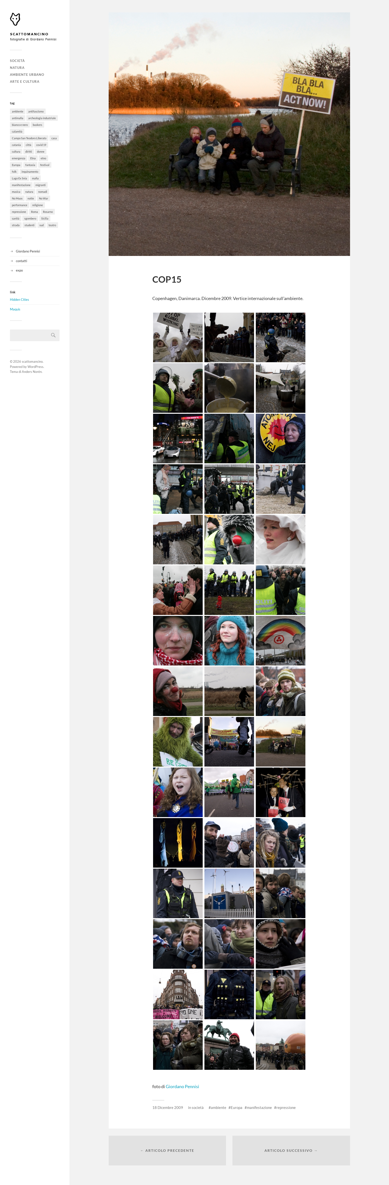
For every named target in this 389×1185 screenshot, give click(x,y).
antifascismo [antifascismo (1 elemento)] (36, 111)
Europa (236, 1107)
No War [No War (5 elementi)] (43, 198)
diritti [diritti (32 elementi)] (28, 151)
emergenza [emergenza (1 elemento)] (18, 158)
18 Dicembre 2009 (167, 1107)
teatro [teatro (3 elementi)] (52, 225)
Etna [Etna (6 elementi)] (33, 158)
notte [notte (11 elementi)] (31, 198)
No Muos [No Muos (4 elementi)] (17, 198)
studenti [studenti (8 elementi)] (29, 225)
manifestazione (259, 1107)
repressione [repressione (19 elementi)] (19, 211)
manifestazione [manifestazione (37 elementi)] (21, 185)
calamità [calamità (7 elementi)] (17, 131)
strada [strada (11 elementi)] (16, 225)
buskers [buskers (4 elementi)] (37, 124)
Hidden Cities (19, 300)
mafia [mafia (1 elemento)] (35, 178)
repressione (286, 1107)
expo (19, 270)
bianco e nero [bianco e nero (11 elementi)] (20, 124)
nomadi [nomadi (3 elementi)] (42, 191)
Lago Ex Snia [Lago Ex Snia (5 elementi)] (19, 178)
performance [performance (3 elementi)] (19, 205)
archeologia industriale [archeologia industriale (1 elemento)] (42, 118)
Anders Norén (32, 372)
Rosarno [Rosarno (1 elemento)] (48, 211)
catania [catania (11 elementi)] (16, 144)
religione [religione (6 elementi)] (37, 205)
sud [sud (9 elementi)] (41, 225)
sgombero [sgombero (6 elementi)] (30, 218)
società (17, 61)
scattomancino (32, 361)
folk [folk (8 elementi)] (14, 171)
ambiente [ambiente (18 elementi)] (17, 111)
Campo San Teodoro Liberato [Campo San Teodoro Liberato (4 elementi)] (29, 138)
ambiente (218, 1107)
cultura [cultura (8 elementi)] (16, 151)
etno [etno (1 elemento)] (43, 158)
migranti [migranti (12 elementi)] (40, 185)
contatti (21, 261)
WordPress (35, 367)
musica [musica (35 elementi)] (16, 191)
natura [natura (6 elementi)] (29, 191)
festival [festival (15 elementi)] (44, 164)
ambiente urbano (27, 75)
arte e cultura (24, 81)
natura (17, 68)
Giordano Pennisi (28, 251)
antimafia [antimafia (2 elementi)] (17, 118)
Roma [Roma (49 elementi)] (34, 211)
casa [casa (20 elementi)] (54, 138)
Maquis (15, 309)
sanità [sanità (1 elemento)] (15, 218)
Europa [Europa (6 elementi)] (16, 164)
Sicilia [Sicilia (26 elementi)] (44, 218)
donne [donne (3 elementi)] (40, 151)
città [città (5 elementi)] (28, 144)
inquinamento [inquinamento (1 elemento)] (30, 171)
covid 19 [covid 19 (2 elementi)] (41, 144)
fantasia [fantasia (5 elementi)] (30, 164)
